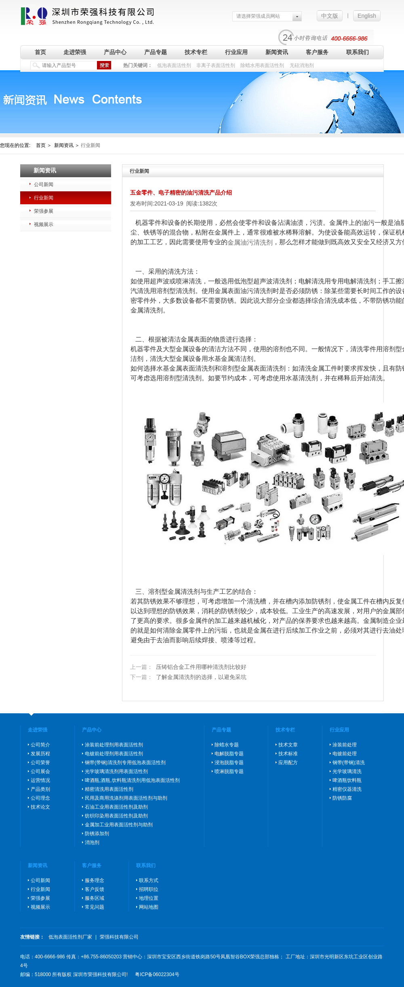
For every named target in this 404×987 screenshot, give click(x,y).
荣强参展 (43, 211)
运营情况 (40, 780)
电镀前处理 (344, 753)
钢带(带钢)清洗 (348, 762)
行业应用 (236, 52)
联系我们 (357, 52)
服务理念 (94, 880)
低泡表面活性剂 (174, 65)
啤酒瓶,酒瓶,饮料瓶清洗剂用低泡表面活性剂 (132, 780)
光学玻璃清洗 (347, 771)
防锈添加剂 (97, 833)
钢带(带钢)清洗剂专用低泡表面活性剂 (125, 762)
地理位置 (148, 898)
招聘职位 (148, 889)
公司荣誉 (40, 762)
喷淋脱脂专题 (229, 771)
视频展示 (43, 224)
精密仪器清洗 (347, 789)
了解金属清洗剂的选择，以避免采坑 (188, 677)
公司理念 (40, 798)
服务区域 (94, 898)
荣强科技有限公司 (119, 937)
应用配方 (288, 762)
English (367, 16)
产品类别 (40, 789)
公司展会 (40, 771)
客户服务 (317, 52)
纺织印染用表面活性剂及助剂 (116, 816)
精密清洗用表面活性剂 (109, 789)
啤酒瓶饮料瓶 (347, 780)
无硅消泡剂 (302, 65)
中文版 (329, 16)
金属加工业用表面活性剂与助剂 (119, 825)
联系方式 (148, 880)
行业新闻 (43, 198)
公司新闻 (43, 184)
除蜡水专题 (227, 745)
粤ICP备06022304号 (157, 974)
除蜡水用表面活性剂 (262, 65)
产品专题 (155, 52)
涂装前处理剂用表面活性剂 (114, 745)
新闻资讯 (276, 52)
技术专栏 (196, 52)
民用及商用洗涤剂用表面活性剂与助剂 (126, 798)
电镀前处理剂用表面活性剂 (114, 753)
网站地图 (148, 907)
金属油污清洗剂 (250, 242)
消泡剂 (92, 842)
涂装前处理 (344, 745)
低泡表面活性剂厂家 (70, 937)
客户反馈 (94, 889)
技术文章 (288, 745)
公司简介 (40, 745)
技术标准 (288, 753)
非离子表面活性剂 (215, 65)
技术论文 (40, 807)
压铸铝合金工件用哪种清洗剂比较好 (188, 667)
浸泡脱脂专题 (229, 762)
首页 (40, 52)
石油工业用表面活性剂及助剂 (116, 807)
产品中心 (115, 52)
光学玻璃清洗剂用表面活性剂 (116, 771)
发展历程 (40, 753)
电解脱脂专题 (229, 753)
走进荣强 (74, 52)
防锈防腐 (342, 798)
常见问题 (94, 907)
